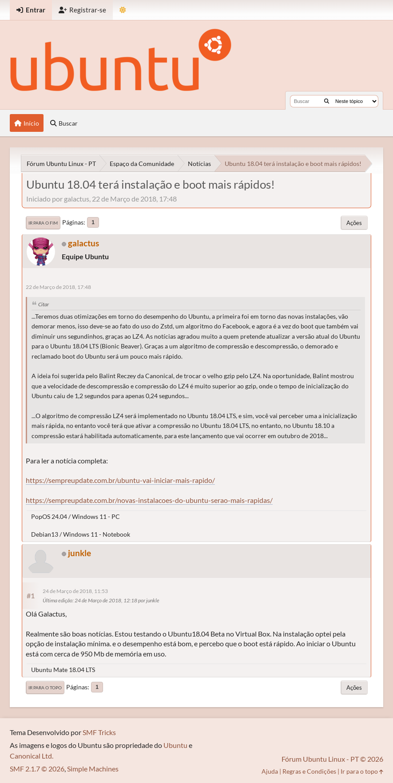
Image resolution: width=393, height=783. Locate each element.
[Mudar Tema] (123, 10)
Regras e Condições (309, 771)
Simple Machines (93, 768)
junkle (79, 553)
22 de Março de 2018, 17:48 (58, 287)
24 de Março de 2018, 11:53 (75, 591)
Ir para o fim (43, 222)
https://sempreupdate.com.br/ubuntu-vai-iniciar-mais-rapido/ (120, 480)
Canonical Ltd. (31, 755)
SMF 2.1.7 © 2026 (37, 768)
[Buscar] (326, 101)
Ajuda (270, 771)
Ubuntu (175, 745)
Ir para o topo (45, 687)
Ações (354, 222)
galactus (83, 243)
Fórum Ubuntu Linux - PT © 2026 (332, 759)
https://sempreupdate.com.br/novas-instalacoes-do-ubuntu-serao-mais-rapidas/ (149, 500)
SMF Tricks (99, 732)
